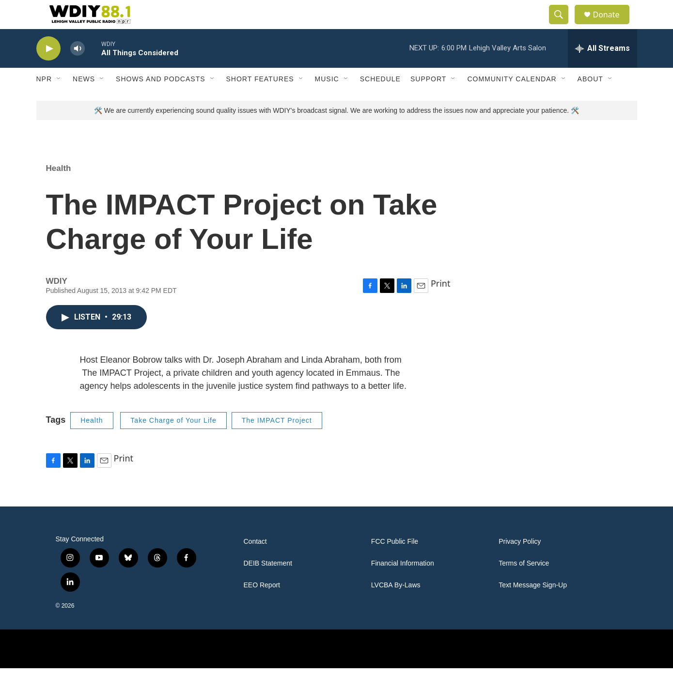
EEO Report (262, 607)
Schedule (380, 101)
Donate (612, 25)
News (84, 101)
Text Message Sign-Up (533, 607)
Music (327, 101)
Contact (255, 563)
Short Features (260, 101)
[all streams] (602, 70)
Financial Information (402, 585)
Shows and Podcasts (160, 101)
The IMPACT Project (277, 442)
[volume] (77, 70)
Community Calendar (511, 101)
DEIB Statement (268, 585)
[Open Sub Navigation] (59, 101)
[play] (48, 70)
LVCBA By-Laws (396, 607)
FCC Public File (394, 563)
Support (428, 101)
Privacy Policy (520, 563)
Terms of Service (524, 585)
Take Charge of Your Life (173, 442)
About (590, 101)
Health (58, 190)
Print (441, 305)
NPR (44, 101)
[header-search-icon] (563, 25)
